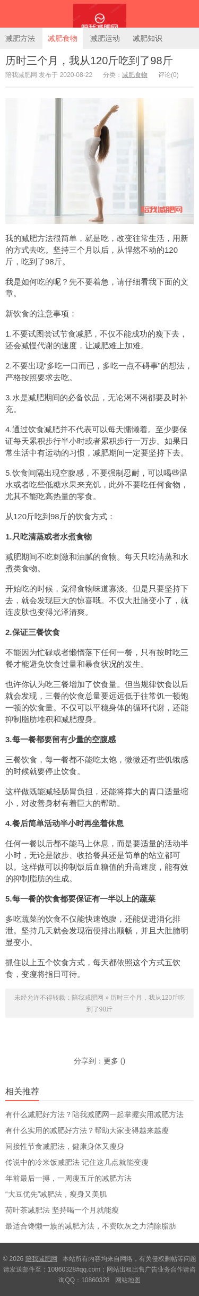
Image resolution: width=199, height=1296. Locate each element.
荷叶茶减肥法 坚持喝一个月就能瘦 (62, 1210)
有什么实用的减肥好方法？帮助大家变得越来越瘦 (87, 1130)
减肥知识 (147, 38)
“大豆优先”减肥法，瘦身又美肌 (56, 1194)
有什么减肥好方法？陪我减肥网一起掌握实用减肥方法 (94, 1114)
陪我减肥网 (99, 14)
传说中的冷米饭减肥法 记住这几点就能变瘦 (77, 1162)
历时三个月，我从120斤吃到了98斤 (89, 60)
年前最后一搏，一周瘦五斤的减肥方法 (68, 1178)
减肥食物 (62, 38)
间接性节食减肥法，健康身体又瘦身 (64, 1146)
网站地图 (128, 1280)
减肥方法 (20, 38)
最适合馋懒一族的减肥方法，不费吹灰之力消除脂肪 (90, 1226)
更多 (110, 1061)
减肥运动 (105, 38)
